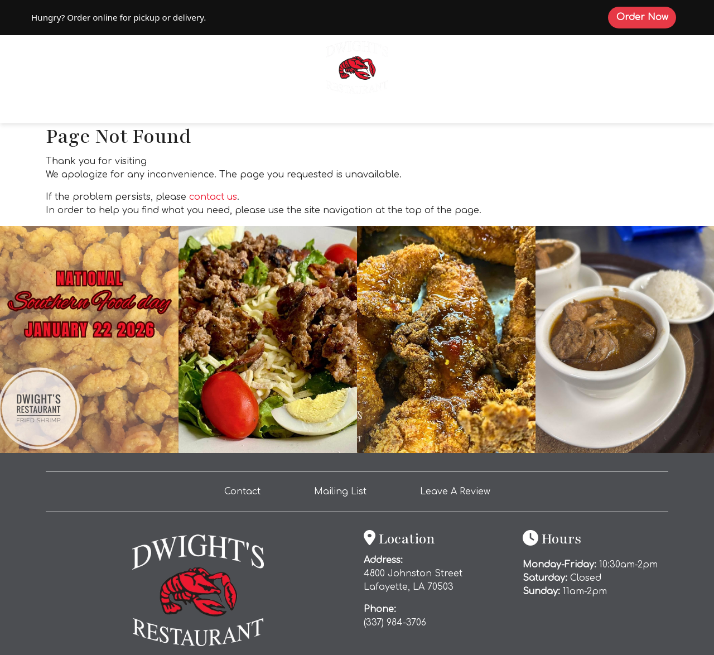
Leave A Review (459, 490)
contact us (213, 197)
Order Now (646, 16)
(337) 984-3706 (395, 623)
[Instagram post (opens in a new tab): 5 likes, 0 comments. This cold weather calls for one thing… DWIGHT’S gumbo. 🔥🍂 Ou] (625, 450)
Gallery (545, 112)
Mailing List (340, 492)
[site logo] (357, 66)
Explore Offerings (288, 112)
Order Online (187, 111)
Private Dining (465, 112)
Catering (380, 112)
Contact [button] (246, 490)
